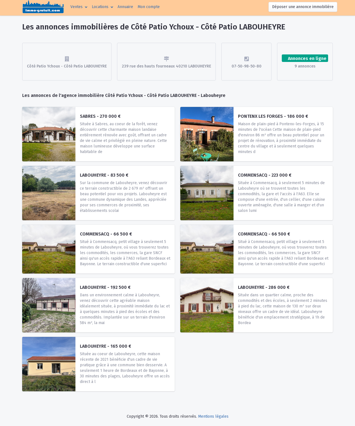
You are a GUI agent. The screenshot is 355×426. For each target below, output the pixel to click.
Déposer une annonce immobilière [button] (303, 6)
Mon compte (150, 6)
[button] (79, 6)
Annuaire (125, 6)
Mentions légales (213, 416)
